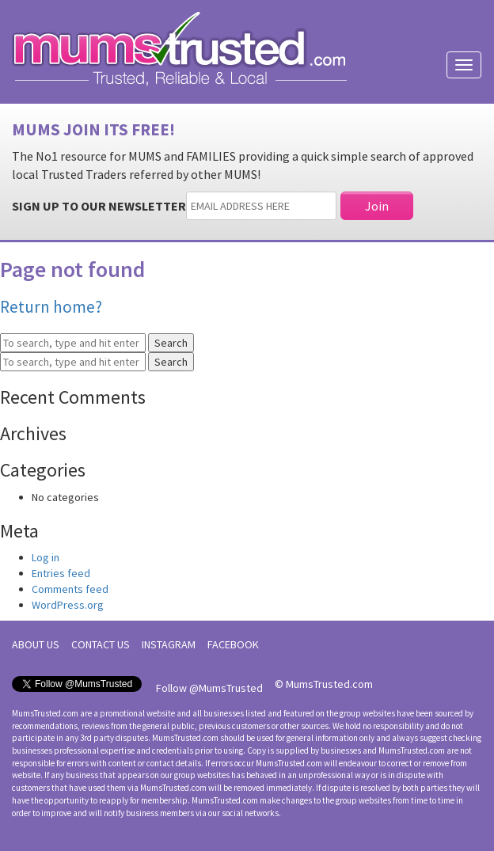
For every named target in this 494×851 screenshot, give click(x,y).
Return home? (51, 306)
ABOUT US (35, 644)
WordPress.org (68, 605)
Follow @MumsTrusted (209, 688)
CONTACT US (100, 644)
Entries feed (61, 573)
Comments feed (70, 589)
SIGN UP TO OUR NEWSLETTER (99, 206)
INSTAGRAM (169, 644)
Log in (45, 557)
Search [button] (171, 343)
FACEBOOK (233, 644)
